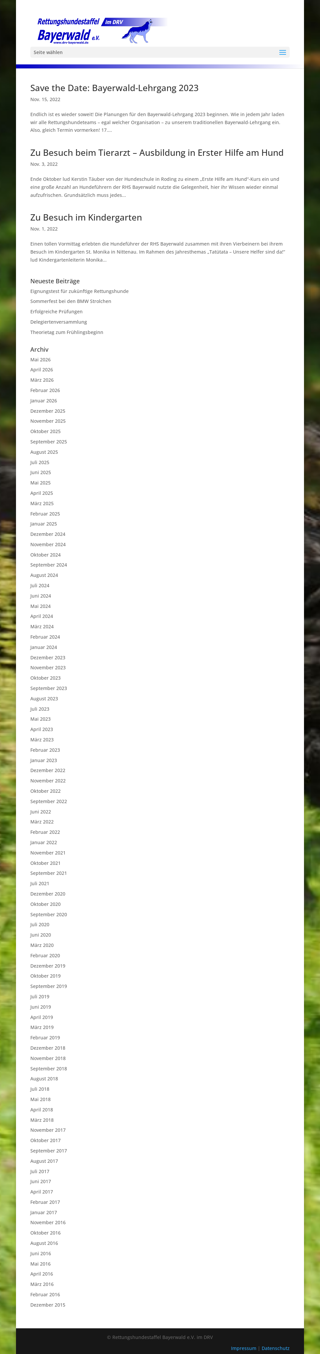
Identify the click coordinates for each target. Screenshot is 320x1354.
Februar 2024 (45, 637)
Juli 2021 (39, 883)
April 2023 (41, 729)
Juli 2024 (39, 585)
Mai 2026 (40, 359)
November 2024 (48, 544)
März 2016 (42, 1284)
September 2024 (48, 565)
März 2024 (42, 626)
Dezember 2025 (47, 411)
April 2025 (41, 493)
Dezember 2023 (47, 657)
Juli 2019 (39, 996)
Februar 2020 (45, 955)
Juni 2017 (40, 1181)
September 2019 (48, 986)
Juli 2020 (39, 924)
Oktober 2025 (45, 431)
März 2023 (42, 739)
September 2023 (48, 688)
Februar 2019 (45, 1037)
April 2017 (41, 1192)
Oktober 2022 (45, 791)
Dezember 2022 (47, 770)
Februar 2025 (45, 514)
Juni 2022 (40, 811)
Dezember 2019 (47, 966)
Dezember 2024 (47, 534)
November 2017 (48, 1130)
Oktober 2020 (45, 904)
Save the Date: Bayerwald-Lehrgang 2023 (114, 88)
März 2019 (42, 1027)
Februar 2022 (45, 832)
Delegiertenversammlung (58, 322)
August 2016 (44, 1243)
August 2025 (44, 452)
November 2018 (48, 1058)
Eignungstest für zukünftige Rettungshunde (79, 291)
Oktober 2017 (45, 1140)
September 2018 (48, 1068)
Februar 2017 (45, 1202)
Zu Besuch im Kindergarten (86, 217)
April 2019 (41, 1017)
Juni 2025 (40, 472)
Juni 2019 (40, 1007)
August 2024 (44, 575)
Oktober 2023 (45, 678)
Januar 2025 (43, 524)
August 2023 (44, 698)
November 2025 (48, 421)
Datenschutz (276, 1348)
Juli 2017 (39, 1171)
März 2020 (42, 945)
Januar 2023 (43, 760)
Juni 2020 (40, 935)
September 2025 (48, 441)
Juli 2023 (39, 709)
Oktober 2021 (45, 863)
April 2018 (41, 1109)
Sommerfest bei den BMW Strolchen (70, 301)
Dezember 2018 (47, 1048)
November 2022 (48, 780)
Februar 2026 (45, 390)
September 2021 (48, 873)
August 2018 (44, 1078)
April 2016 (41, 1274)
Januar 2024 (43, 647)
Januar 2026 (43, 400)
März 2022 (42, 821)
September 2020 (48, 914)
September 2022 (48, 801)
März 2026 (42, 380)
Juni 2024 (40, 596)
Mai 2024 (40, 606)
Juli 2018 (39, 1089)
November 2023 (48, 667)
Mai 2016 (40, 1264)
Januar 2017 (43, 1212)
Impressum (244, 1348)
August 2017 (44, 1161)
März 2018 (42, 1120)
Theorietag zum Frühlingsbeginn (66, 332)
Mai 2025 (40, 482)
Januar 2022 (43, 842)
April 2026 (41, 369)
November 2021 (48, 853)
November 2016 (48, 1222)
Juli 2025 (39, 462)
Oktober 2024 (45, 555)
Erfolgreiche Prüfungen (56, 311)
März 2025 (42, 503)
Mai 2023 (40, 719)
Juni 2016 (40, 1253)
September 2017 (48, 1150)
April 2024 (41, 616)
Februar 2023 (45, 750)
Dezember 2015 (47, 1305)
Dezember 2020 (47, 894)
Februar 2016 (45, 1294)
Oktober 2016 (45, 1233)
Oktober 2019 (45, 976)
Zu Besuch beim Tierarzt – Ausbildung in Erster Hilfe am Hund (157, 152)
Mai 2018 (40, 1099)
